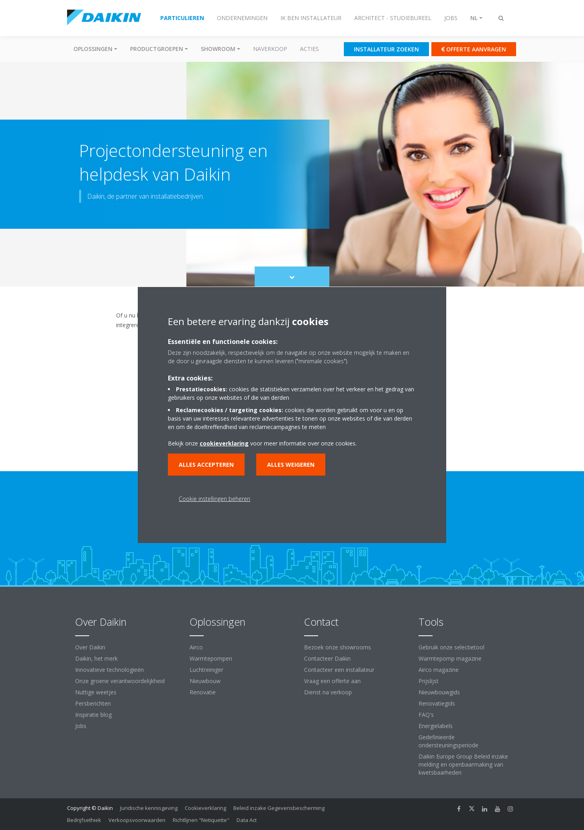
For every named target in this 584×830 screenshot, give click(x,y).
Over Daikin (90, 647)
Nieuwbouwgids (439, 692)
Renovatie (203, 692)
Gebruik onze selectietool (451, 647)
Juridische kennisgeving (149, 808)
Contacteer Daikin (327, 658)
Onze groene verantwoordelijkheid (120, 681)
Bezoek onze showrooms (337, 647)
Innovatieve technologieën (109, 669)
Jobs (80, 726)
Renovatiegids (437, 703)
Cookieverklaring (205, 808)
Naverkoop (270, 49)
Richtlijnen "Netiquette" (201, 820)
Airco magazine (439, 669)
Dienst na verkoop (328, 692)
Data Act (247, 820)
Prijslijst (429, 681)
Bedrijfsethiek (84, 820)
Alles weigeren (290, 464)
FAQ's (426, 714)
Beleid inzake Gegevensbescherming (279, 808)
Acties (309, 49)
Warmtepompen (211, 658)
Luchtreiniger (206, 669)
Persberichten (93, 703)
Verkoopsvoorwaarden (136, 820)
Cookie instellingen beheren (214, 498)
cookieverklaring (224, 443)
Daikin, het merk (96, 658)
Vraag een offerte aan (332, 681)
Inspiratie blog (93, 714)
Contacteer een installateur (339, 669)
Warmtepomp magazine (450, 658)
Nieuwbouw (205, 681)
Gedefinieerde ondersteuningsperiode (448, 741)
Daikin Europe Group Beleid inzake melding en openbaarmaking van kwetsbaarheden (463, 764)
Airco (196, 647)
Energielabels (436, 726)
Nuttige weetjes (95, 692)
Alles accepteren (206, 464)
